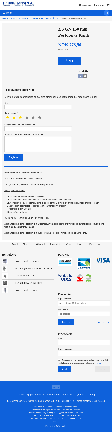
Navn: (61, 343)
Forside (5, 18)
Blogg (93, 400)
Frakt (21, 400)
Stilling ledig (40, 249)
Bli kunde (27, 249)
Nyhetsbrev (81, 400)
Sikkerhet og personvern (59, 400)
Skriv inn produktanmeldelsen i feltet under (38, 146)
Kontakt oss (94, 249)
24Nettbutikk (61, 432)
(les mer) (98, 368)
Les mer (102, 374)
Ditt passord (63, 315)
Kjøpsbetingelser (35, 400)
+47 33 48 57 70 (66, 406)
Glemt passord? (103, 327)
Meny (7, 12)
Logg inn (81, 249)
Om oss (69, 249)
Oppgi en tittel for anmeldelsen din (38, 129)
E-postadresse (64, 304)
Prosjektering (56, 249)
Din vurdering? (11, 115)
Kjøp (69, 61)
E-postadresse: (65, 354)
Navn (38, 107)
